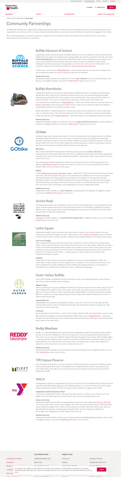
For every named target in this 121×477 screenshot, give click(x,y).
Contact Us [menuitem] (66, 459)
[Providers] (105, 1)
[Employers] (113, 1)
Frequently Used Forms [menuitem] (98, 462)
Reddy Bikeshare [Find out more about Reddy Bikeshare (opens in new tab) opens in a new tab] (64, 70)
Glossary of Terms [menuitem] (96, 459)
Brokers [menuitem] (9, 466)
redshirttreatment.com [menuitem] (42, 459)
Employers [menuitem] (10, 462)
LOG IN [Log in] (111, 7)
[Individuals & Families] (76, 1)
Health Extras (44, 352)
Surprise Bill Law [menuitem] (95, 466)
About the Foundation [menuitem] (106, 14)
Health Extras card (75, 81)
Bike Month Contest (50, 164)
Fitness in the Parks (43, 105)
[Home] (9, 18)
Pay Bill (89, 7)
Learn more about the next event (83, 66)
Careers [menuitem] (64, 462)
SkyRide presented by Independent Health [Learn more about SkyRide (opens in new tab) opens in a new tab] (57, 173)
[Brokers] (99, 1)
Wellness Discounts (91, 417)
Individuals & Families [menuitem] (14, 459)
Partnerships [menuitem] (70, 14)
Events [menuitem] (38, 14)
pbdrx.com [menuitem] (38, 462)
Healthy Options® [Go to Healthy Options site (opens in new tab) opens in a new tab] (62, 116)
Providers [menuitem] (10, 470)
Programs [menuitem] (9, 14)
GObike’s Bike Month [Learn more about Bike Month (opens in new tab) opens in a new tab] (94, 152)
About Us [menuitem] (10, 473)
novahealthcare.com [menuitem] (41, 466)
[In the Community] (89, 1)
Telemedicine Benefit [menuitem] (69, 466)
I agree (101, 469)
